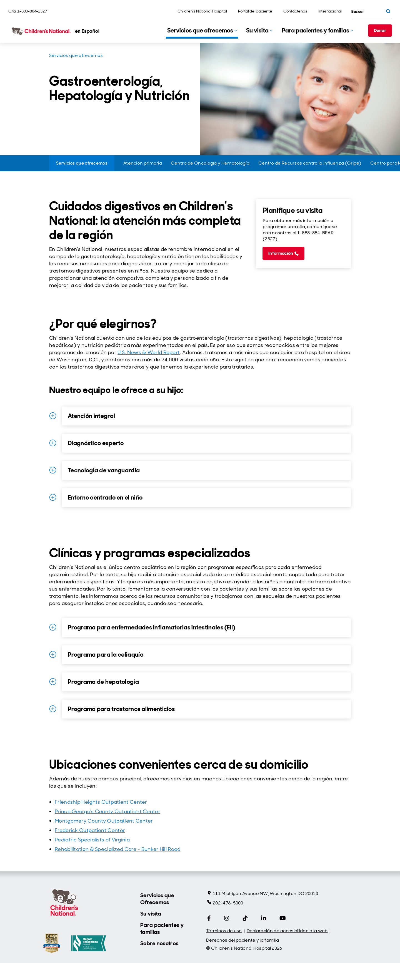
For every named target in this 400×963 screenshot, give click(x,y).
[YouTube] (282, 918)
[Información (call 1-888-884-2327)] (283, 253)
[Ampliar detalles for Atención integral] (52, 415)
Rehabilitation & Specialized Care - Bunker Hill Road (118, 849)
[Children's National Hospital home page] (53, 31)
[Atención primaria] (142, 163)
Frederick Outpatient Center (90, 830)
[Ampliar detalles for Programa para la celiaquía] (52, 654)
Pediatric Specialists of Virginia (92, 839)
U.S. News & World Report (149, 352)
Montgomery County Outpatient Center (104, 821)
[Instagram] (226, 918)
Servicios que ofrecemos (76, 55)
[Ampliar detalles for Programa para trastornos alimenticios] (52, 708)
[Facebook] (209, 918)
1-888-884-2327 (32, 11)
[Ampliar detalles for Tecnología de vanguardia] (52, 470)
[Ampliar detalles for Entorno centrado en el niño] (52, 497)
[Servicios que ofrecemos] (81, 163)
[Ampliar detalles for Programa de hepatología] (52, 681)
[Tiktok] (245, 918)
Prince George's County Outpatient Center (107, 811)
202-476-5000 (225, 903)
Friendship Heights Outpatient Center (101, 802)
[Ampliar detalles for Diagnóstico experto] (52, 443)
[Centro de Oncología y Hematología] (210, 163)
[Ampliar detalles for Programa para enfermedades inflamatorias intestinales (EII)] (52, 627)
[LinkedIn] (263, 918)
